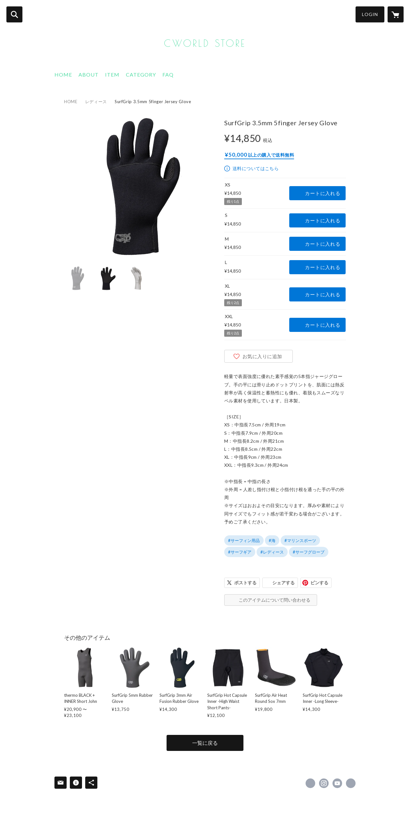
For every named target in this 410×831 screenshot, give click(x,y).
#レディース (272, 552)
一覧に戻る (205, 743)
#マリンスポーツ (300, 540)
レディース (96, 101)
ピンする (319, 582)
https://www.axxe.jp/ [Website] (351, 783)
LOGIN (370, 14)
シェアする (283, 582)
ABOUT (88, 74)
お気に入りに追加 (262, 356)
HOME (63, 74)
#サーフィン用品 (244, 540)
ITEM (112, 74)
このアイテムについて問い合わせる (274, 600)
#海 (272, 540)
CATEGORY (141, 74)
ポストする (245, 582)
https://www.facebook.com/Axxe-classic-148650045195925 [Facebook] (310, 783)
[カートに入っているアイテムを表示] (396, 14)
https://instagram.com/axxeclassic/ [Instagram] (324, 783)
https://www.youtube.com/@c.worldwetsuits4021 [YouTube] (337, 783)
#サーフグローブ (308, 552)
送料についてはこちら (256, 168)
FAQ (168, 74)
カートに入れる (322, 193)
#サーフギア (239, 552)
